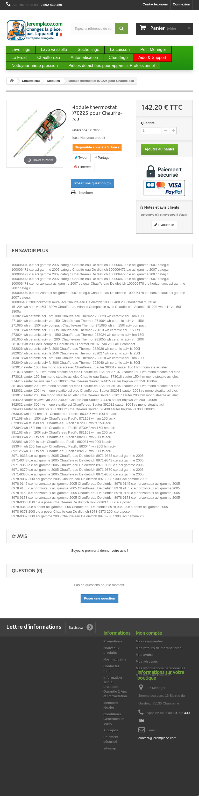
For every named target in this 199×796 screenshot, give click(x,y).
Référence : (80, 130)
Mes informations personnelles (160, 668)
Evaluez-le (164, 225)
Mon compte (149, 632)
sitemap (109, 748)
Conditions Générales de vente (114, 718)
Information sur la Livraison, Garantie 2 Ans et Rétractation (115, 687)
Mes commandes (149, 641)
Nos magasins (114, 659)
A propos (110, 730)
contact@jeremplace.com (157, 762)
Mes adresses (147, 661)
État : (75, 138)
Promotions (112, 641)
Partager (103, 158)
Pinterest (82, 167)
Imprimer (86, 192)
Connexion (181, 4)
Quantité (148, 123)
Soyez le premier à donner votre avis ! (99, 550)
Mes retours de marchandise (158, 648)
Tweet (80, 158)
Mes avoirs (144, 655)
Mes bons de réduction (154, 675)
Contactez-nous (155, 4)
